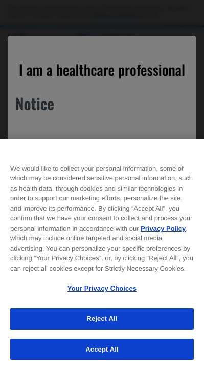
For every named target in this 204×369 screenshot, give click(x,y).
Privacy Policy (163, 230)
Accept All (101, 351)
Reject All (101, 320)
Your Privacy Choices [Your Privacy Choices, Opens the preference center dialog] (102, 291)
